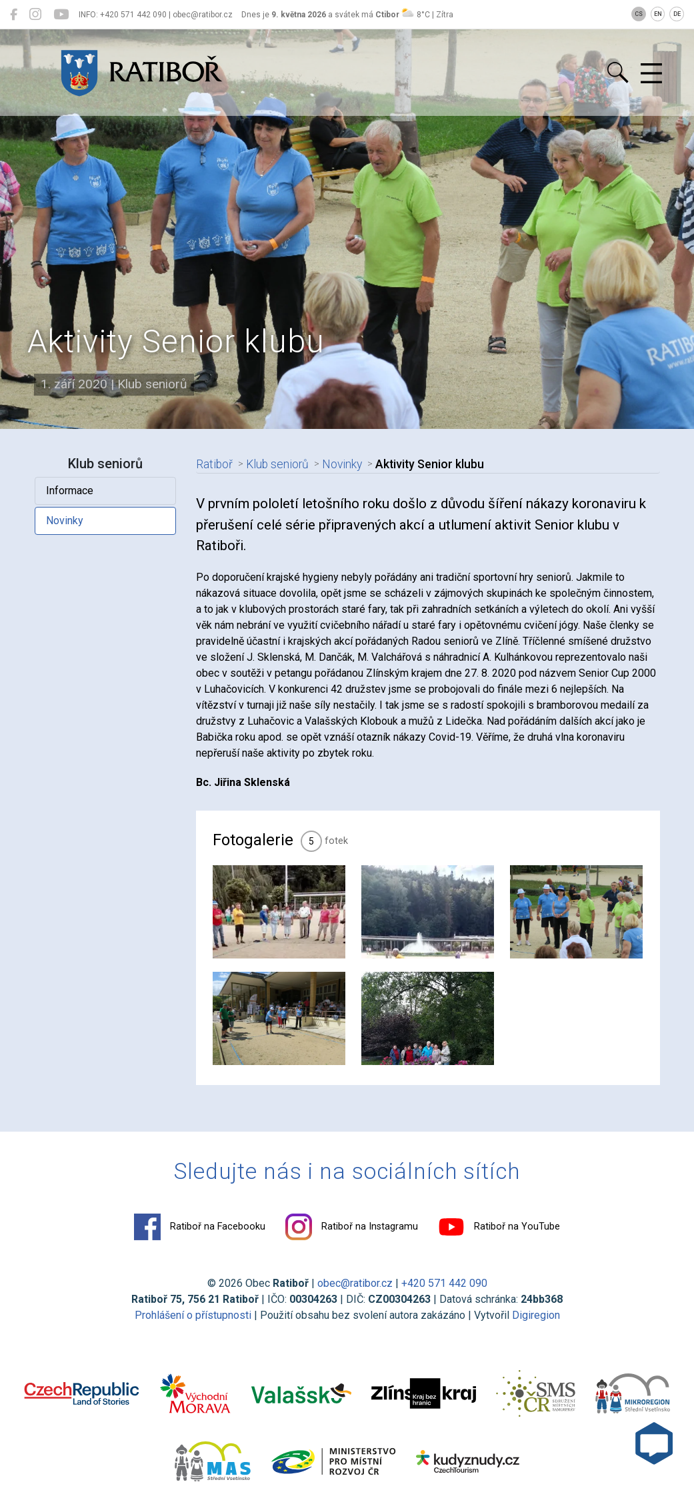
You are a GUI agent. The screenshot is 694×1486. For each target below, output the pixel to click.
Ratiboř (214, 464)
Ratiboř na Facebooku (199, 1227)
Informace (69, 490)
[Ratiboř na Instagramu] (35, 15)
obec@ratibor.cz (355, 1283)
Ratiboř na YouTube (499, 1227)
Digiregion (536, 1315)
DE (677, 14)
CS (639, 14)
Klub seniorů (277, 464)
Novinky (64, 520)
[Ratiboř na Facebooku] (13, 15)
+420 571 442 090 (444, 1283)
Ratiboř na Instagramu (351, 1227)
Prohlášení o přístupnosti (193, 1315)
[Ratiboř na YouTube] (61, 15)
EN (658, 14)
